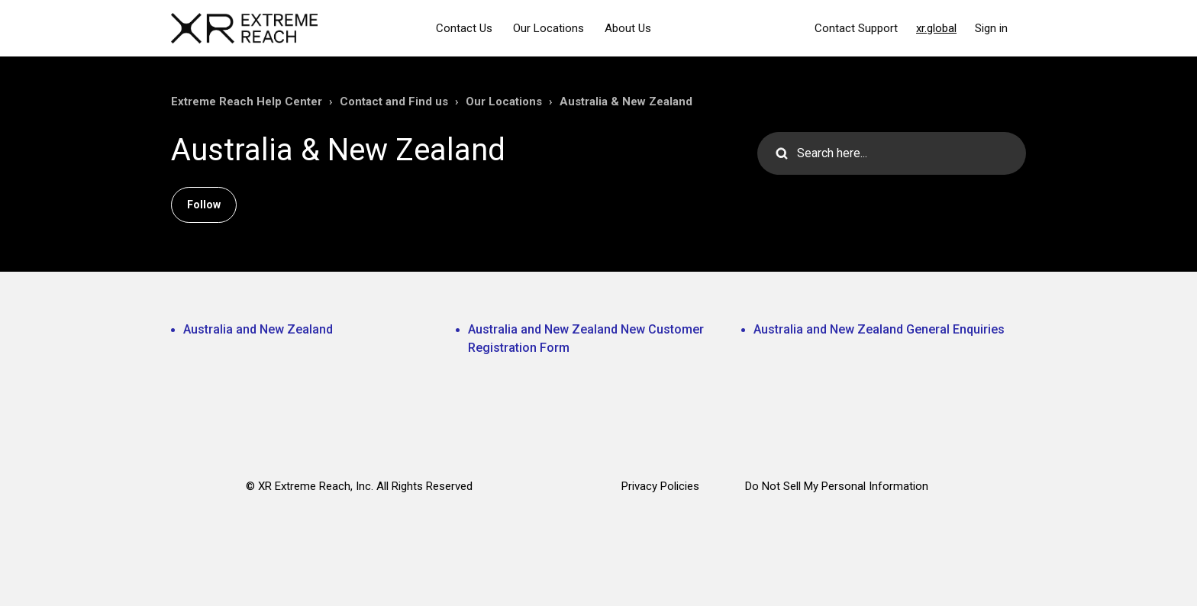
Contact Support (856, 28)
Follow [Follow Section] (204, 204)
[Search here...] (891, 153)
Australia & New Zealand (626, 101)
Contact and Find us (394, 101)
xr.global (936, 28)
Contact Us (464, 28)
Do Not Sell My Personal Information (836, 486)
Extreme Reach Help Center (246, 101)
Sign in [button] (991, 28)
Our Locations (548, 28)
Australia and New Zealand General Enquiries (879, 329)
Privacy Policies (660, 486)
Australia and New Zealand (258, 329)
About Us (628, 28)
